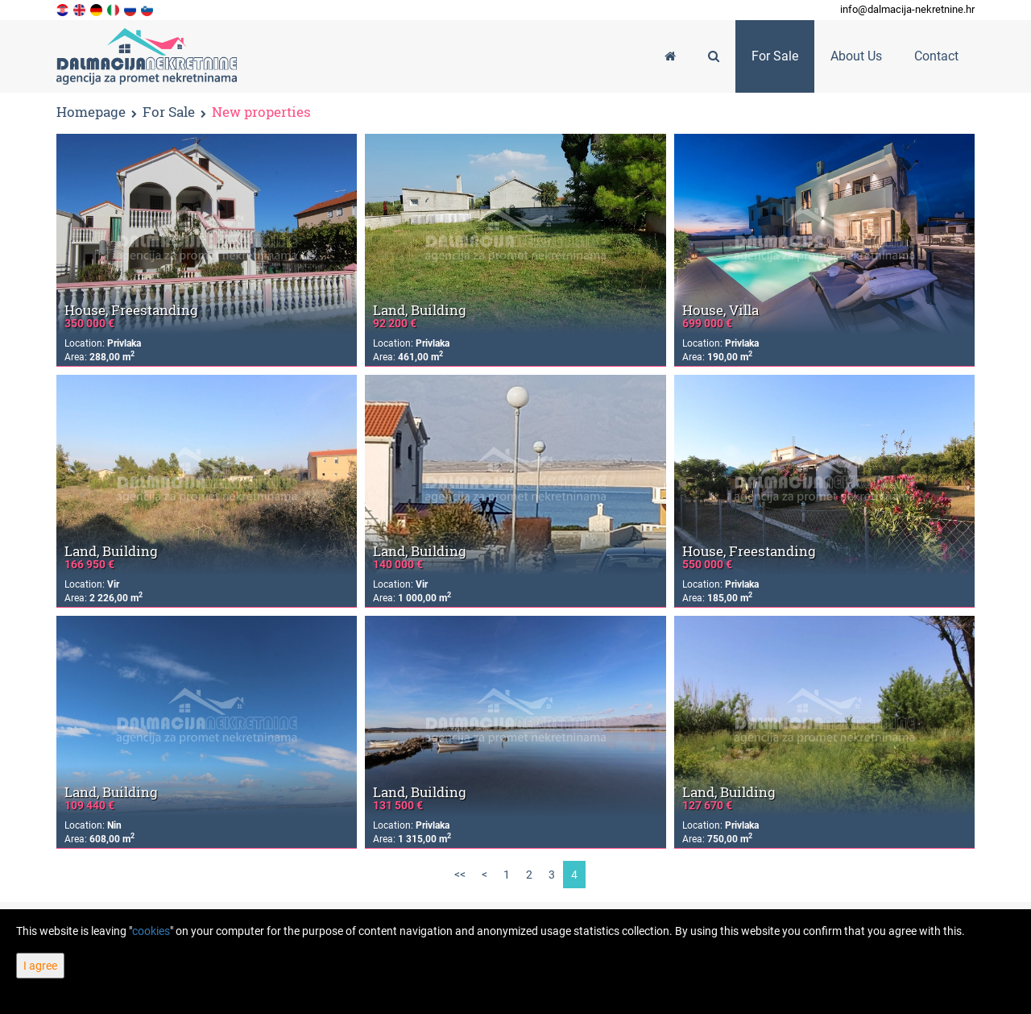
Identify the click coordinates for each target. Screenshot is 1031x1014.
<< (460, 874)
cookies (151, 931)
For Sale (169, 112)
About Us (856, 56)
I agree (40, 965)
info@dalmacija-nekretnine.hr (907, 9)
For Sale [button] (775, 56)
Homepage (91, 111)
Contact (936, 56)
